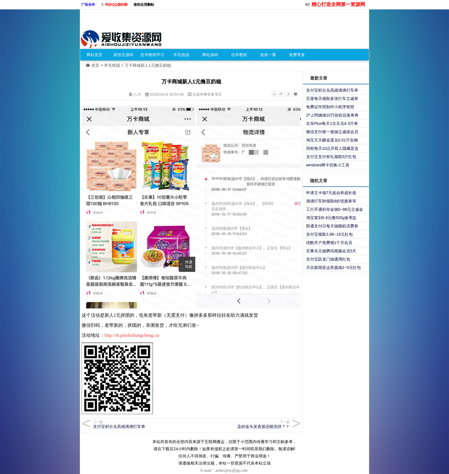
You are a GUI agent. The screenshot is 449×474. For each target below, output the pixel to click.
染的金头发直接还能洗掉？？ (241, 424)
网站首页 (94, 54)
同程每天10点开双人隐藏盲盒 (332, 148)
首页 (95, 65)
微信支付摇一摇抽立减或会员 (332, 131)
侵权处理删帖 (143, 5)
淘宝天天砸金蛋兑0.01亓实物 (332, 140)
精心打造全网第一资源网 (338, 4)
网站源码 (210, 54)
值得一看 (268, 54)
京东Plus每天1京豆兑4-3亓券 (332, 123)
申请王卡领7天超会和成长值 (331, 192)
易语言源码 (123, 54)
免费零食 (297, 54)
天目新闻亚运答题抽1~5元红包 (333, 267)
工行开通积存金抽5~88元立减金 (334, 209)
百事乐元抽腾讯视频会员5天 (331, 251)
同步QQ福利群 (116, 5)
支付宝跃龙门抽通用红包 (328, 259)
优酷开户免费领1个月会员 (329, 242)
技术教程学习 (152, 54)
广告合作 (88, 5)
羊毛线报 (181, 54)
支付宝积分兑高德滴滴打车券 (141, 424)
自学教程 (239, 54)
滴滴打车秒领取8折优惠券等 (331, 201)
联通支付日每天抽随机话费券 (332, 226)
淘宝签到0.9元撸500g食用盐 (331, 217)
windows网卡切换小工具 (328, 165)
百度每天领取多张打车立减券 (332, 98)
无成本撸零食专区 (207, 94)
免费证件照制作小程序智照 (330, 107)
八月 (137, 94)
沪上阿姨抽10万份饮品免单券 (332, 115)
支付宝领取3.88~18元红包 (329, 234)
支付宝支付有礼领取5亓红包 (331, 156)
